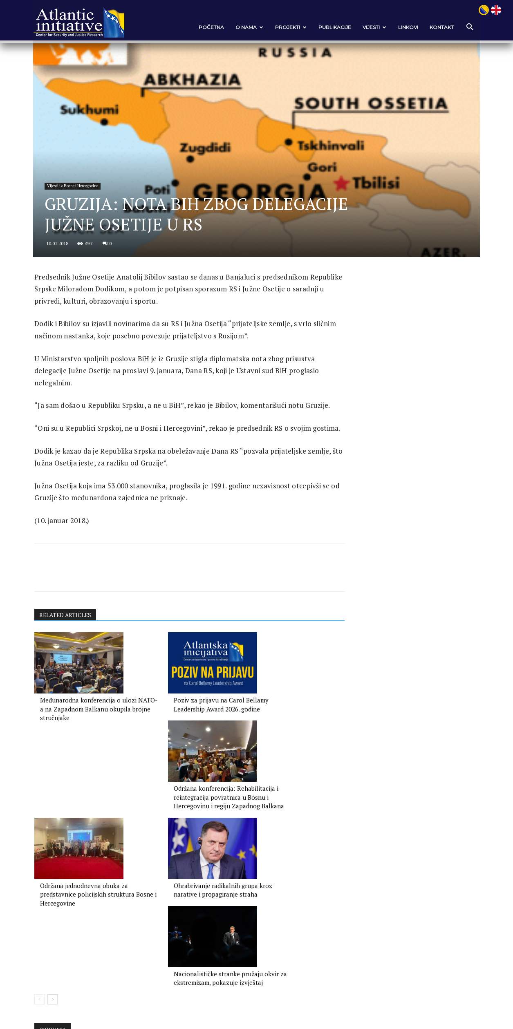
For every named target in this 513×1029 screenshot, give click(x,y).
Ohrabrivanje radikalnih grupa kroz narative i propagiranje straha (178, 883)
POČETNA (207, 27)
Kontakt (438, 27)
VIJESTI (370, 27)
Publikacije (330, 27)
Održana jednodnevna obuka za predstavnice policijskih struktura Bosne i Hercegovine (82, 883)
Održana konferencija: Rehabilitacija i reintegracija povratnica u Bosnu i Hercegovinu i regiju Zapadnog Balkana (277, 776)
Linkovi (404, 27)
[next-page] (57, 909)
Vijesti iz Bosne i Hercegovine (78, 213)
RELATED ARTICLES (70, 672)
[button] (465, 27)
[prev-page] (43, 909)
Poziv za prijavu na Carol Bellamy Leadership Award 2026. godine (173, 767)
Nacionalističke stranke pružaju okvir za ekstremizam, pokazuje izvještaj (278, 883)
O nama (245, 27)
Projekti (286, 27)
